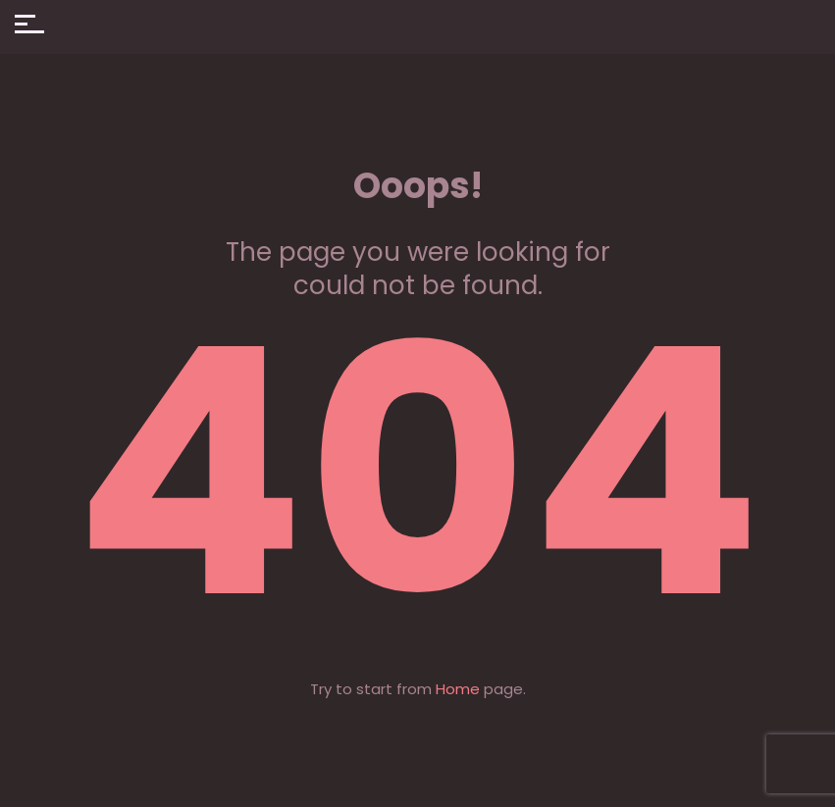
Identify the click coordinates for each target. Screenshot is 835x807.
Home (458, 689)
